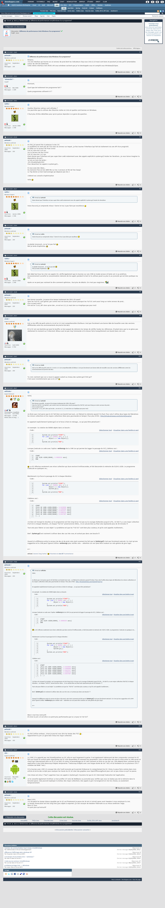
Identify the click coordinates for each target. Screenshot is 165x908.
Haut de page (137, 879)
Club (105, 2)
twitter (44, 554)
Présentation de (57, 554)
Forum (9, 21)
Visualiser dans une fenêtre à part (126, 430)
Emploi (82, 2)
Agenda (42, 16)
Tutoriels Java (61, 11)
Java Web (70, 8)
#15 (140, 792)
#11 (140, 388)
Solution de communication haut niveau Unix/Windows (23, 848)
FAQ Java (52, 11)
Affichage (136, 48)
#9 (140, 315)
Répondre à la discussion (14, 27)
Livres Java (71, 11)
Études (90, 2)
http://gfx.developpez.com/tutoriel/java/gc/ (116, 416)
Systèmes (108, 5)
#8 (140, 292)
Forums (30, 2)
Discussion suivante (81, 830)
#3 (140, 100)
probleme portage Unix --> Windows (16, 866)
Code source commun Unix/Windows (17, 861)
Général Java (23, 21)
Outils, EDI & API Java (102, 11)
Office (93, 5)
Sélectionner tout (105, 430)
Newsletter (71, 2)
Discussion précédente (64, 830)
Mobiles (100, 5)
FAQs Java (35, 821)
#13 (140, 726)
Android (84, 8)
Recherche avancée (157, 16)
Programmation (78, 5)
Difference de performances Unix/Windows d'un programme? (39, 31)
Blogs (54, 2)
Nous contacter (116, 879)
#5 (140, 188)
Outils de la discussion (123, 48)
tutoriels (35, 554)
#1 (140, 52)
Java (57, 5)
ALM (43, 5)
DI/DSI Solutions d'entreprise (21, 5)
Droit (97, 2)
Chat (62, 2)
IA (39, 5)
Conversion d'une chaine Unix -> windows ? (19, 857)
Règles (54, 16)
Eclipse (91, 8)
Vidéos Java (80, 11)
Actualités (24, 821)
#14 (140, 750)
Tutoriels (40, 2)
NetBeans (99, 8)
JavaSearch (114, 11)
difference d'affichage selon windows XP (18, 852)
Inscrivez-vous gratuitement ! (44, 13)
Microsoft (50, 5)
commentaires (69, 554)
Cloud (34, 5)
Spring (78, 8)
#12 (140, 561)
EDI (70, 5)
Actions (17, 16)
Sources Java (89, 11)
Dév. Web (63, 5)
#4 (140, 137)
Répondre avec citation (123, 72)
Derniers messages (6, 16)
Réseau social (27, 16)
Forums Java (44, 11)
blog (40, 554)
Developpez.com (127, 879)
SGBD (87, 5)
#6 (140, 225)
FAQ (48, 2)
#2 (140, 76)
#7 (140, 255)
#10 (140, 356)
